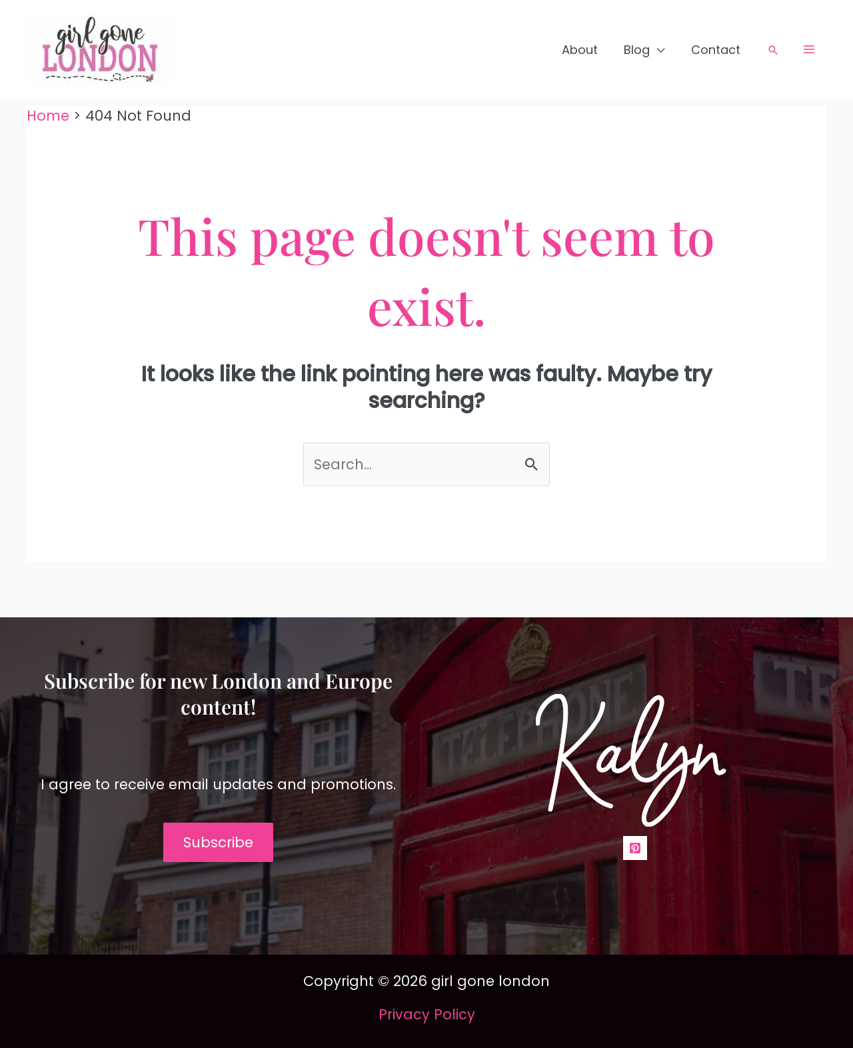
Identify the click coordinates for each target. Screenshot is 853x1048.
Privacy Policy (427, 1014)
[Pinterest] (635, 848)
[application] (660, 50)
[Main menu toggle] (809, 49)
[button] (773, 50)
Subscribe (218, 842)
